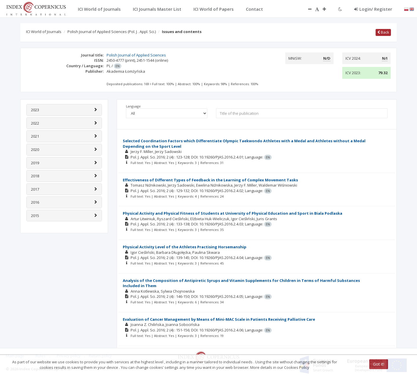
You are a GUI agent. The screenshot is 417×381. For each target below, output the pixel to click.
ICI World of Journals (43, 31)
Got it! (378, 364)
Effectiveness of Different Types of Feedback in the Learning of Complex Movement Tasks (210, 180)
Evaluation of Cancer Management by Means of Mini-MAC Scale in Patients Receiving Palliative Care (219, 319)
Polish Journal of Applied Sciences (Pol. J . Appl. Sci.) (111, 31)
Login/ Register (373, 9)
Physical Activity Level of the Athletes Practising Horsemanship (184, 246)
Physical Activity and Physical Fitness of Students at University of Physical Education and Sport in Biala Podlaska (232, 213)
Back (383, 32)
